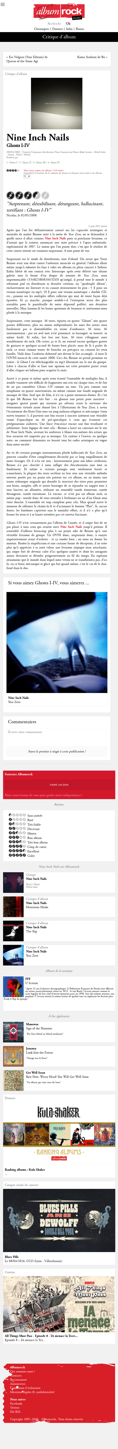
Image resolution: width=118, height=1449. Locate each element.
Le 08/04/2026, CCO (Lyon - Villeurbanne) (33, 1261)
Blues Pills (11, 1257)
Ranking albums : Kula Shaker (25, 1170)
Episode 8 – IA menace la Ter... (25, 1340)
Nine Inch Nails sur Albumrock (59, 867)
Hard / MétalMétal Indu (33, 886)
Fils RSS (15, 1412)
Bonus (80, 29)
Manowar (32, 1024)
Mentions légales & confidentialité (32, 1392)
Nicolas (11, 215)
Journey (31, 1048)
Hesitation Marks (37, 907)
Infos (69, 29)
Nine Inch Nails (38, 138)
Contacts (15, 1376)
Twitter (15, 1408)
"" (59, 994)
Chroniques (41, 29)
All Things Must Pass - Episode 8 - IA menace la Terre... (41, 1336)
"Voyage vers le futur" (37, 1058)
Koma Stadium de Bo (91, 57)
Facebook (16, 1404)
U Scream (31, 983)
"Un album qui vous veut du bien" (43, 1082)
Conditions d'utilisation (25, 1388)
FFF (27, 979)
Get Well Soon (35, 1073)
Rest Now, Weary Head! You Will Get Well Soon (57, 1077)
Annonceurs (17, 1384)
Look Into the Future (39, 1053)
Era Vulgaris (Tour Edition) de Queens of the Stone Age (27, 59)
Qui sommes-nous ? (22, 1372)
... (6, 1174)
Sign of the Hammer (39, 1028)
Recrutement (18, 1380)
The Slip (31, 931)
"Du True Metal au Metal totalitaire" (45, 1034)
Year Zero (14, 702)
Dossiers (57, 29)
